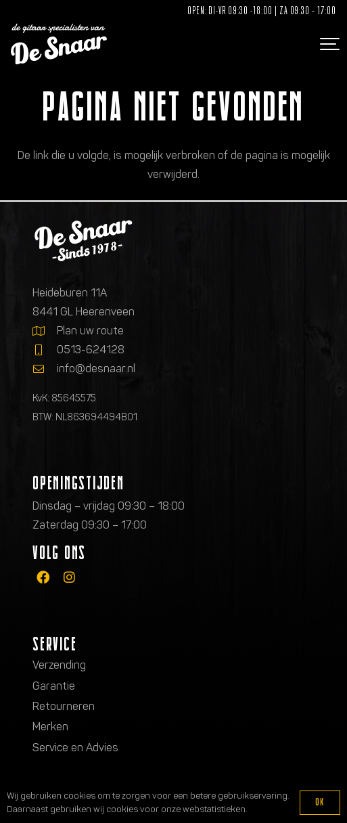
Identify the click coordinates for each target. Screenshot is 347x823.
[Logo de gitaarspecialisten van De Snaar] (59, 44)
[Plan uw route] (44, 331)
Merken (50, 726)
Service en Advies (75, 747)
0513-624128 (90, 349)
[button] (328, 44)
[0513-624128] (44, 349)
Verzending (59, 665)
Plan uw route (90, 330)
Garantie (53, 686)
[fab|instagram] (69, 577)
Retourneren (63, 706)
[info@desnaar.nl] (44, 368)
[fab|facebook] (42, 577)
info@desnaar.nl (96, 368)
